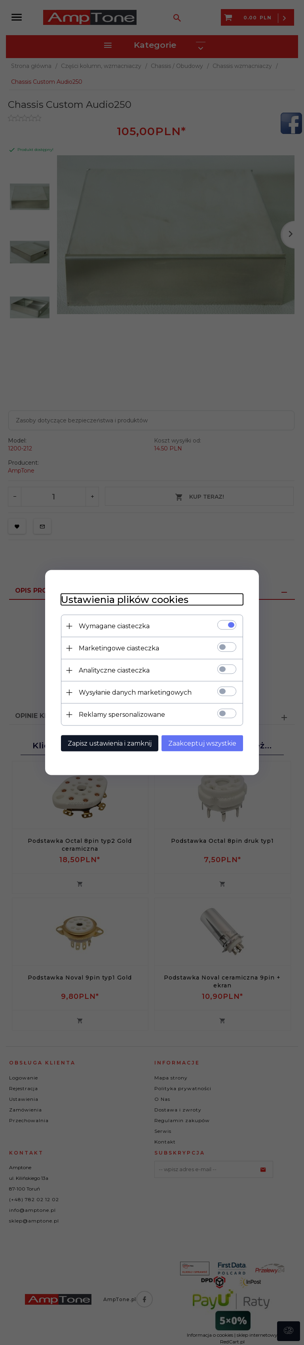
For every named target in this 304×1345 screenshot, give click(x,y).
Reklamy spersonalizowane (122, 714)
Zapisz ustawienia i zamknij (110, 743)
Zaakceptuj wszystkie (202, 743)
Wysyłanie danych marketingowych (135, 692)
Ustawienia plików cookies (124, 599)
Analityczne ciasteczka (114, 670)
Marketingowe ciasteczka (119, 648)
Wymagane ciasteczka (114, 626)
